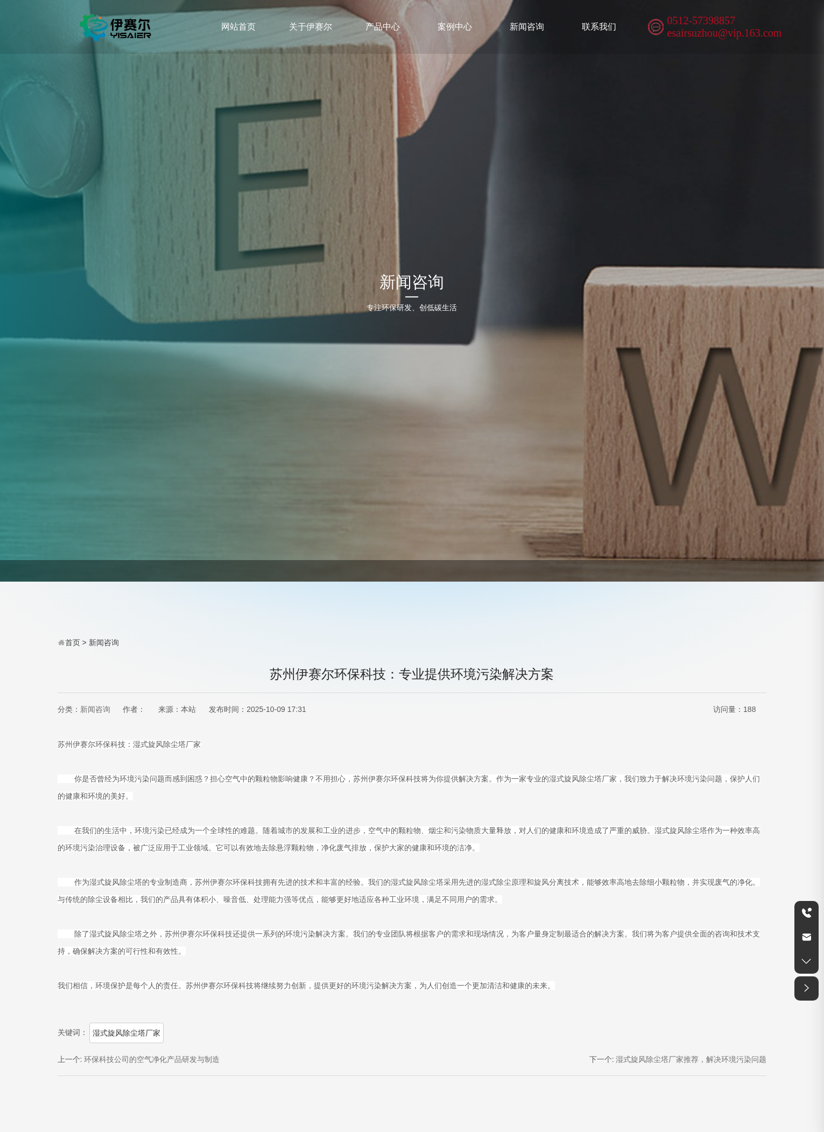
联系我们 (599, 26)
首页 (72, 642)
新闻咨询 (527, 26)
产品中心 (382, 26)
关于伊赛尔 (310, 26)
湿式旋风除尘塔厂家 (126, 1033)
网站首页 (238, 26)
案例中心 (455, 26)
